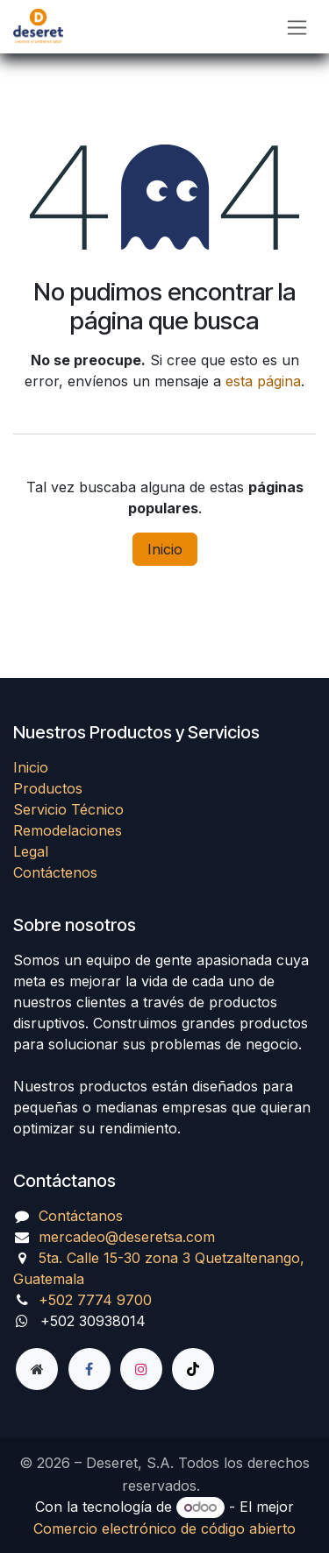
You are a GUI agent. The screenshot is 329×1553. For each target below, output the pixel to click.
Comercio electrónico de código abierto (164, 1528)
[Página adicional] (37, 1369)
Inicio (164, 549)
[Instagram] (141, 1369)
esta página (263, 381)
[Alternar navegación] (297, 26)
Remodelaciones (67, 830)
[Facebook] (89, 1369)
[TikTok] (193, 1369)
